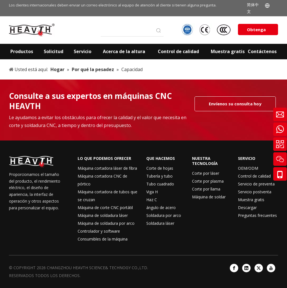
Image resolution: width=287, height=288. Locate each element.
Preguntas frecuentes (257, 215)
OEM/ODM (248, 168)
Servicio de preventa (256, 184)
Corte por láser (205, 173)
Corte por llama (206, 189)
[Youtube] (271, 268)
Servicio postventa (254, 191)
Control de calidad (254, 176)
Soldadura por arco (163, 215)
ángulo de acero (161, 207)
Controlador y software (99, 231)
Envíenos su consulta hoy (235, 103)
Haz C (151, 199)
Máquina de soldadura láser (103, 215)
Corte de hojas (159, 168)
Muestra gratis (251, 199)
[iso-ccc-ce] (207, 29)
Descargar (247, 207)
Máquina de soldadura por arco (106, 223)
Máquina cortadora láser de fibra (107, 168)
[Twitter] (258, 268)
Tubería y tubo (159, 176)
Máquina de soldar (209, 196)
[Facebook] (234, 268)
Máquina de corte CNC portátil (105, 207)
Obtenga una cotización (258, 31)
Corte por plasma (208, 181)
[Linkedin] (246, 268)
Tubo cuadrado (160, 184)
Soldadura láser (160, 223)
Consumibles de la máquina (103, 239)
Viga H (152, 191)
